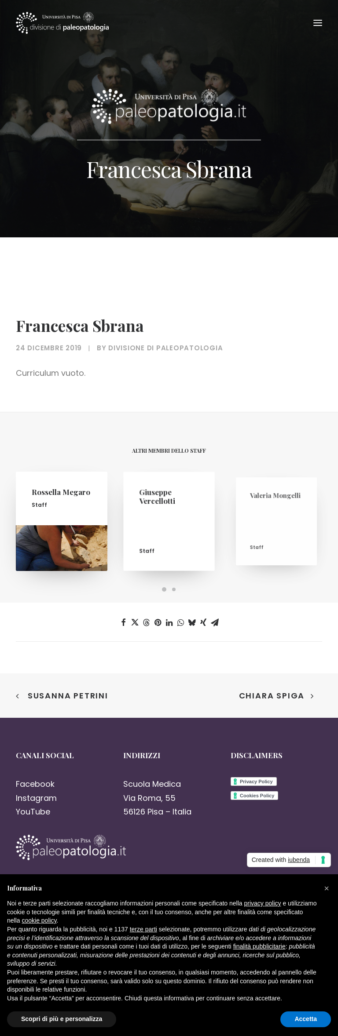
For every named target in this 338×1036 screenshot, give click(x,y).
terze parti (143, 929)
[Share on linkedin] (169, 622)
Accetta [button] (305, 1018)
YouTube (33, 811)
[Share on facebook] (123, 622)
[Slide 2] (174, 589)
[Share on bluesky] (192, 622)
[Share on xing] (203, 622)
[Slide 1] (164, 589)
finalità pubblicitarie (259, 946)
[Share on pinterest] (157, 622)
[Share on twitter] (134, 622)
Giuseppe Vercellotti (161, 504)
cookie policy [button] (39, 920)
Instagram (36, 797)
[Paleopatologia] (62, 23)
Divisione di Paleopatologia (165, 348)
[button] (318, 23)
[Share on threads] (146, 622)
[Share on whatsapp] (180, 622)
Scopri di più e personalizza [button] (61, 1018)
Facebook (35, 783)
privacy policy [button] (262, 903)
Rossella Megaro (61, 497)
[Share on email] (214, 622)
